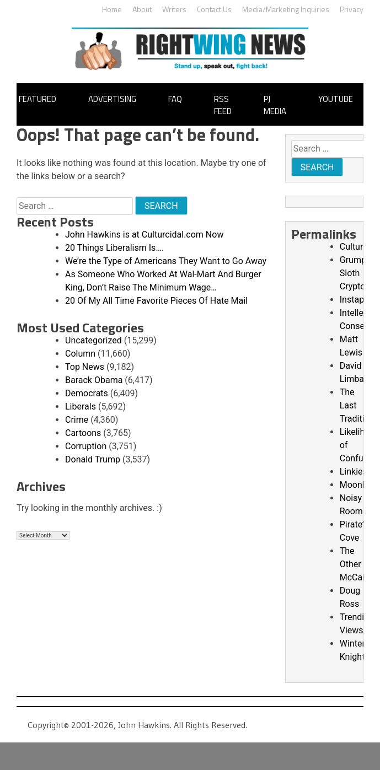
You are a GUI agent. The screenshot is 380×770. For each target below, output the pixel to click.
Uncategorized (93, 340)
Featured (37, 99)
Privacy (351, 9)
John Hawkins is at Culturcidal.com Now (144, 234)
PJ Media (275, 105)
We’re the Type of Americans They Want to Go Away (165, 261)
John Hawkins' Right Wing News (190, 49)
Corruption (85, 446)
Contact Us (214, 9)
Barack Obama (93, 380)
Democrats (86, 393)
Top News (84, 367)
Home (112, 9)
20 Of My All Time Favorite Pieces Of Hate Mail (156, 300)
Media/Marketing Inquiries (285, 9)
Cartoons (83, 433)
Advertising (112, 99)
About (142, 9)
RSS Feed (223, 105)
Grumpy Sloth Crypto (355, 273)
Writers (174, 9)
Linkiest (355, 471)
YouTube (335, 99)
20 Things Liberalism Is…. (114, 248)
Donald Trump (92, 459)
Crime (76, 419)
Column (80, 353)
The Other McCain (355, 564)
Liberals (80, 406)
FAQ (175, 99)
